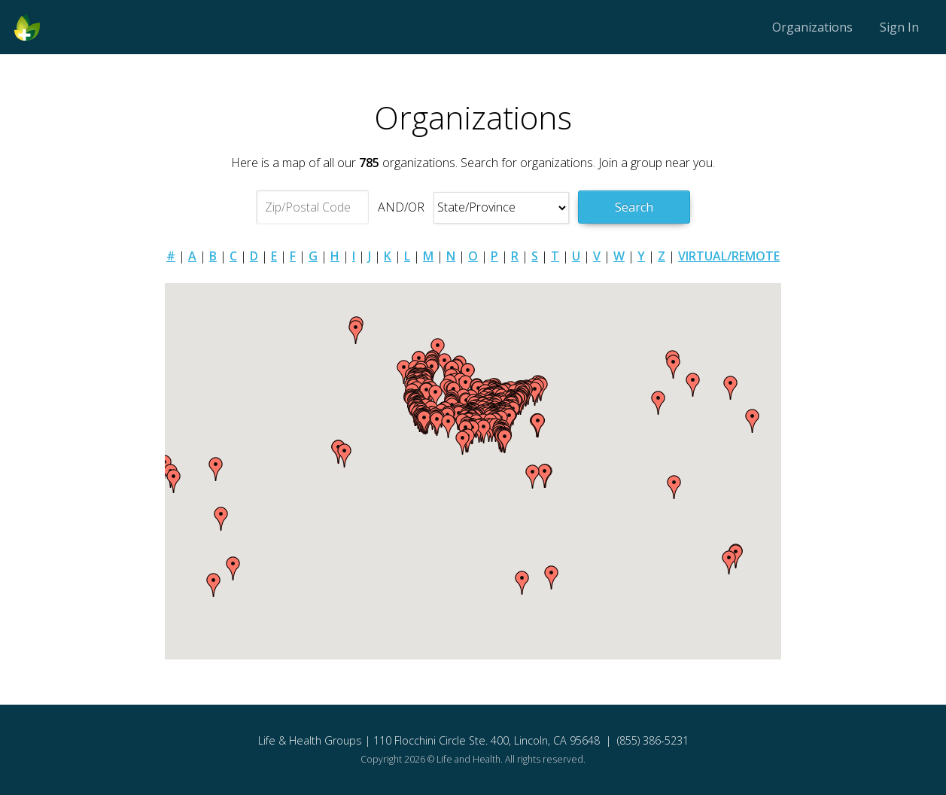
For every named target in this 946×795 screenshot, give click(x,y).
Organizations (812, 27)
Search (634, 207)
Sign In (899, 27)
